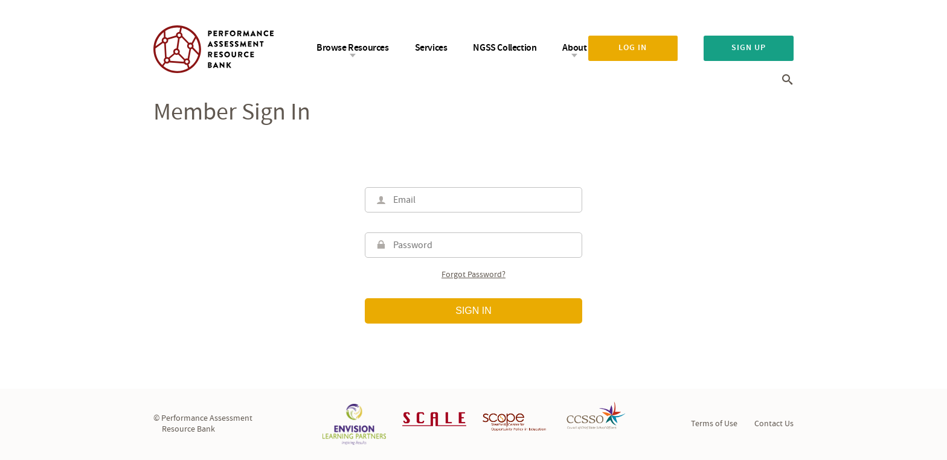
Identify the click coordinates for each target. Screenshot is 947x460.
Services (431, 48)
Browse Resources (352, 48)
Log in (632, 47)
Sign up (748, 47)
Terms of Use (714, 423)
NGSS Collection (504, 48)
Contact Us (774, 423)
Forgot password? (473, 275)
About (574, 48)
